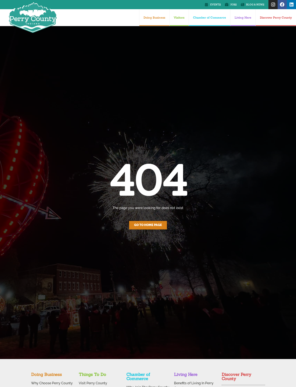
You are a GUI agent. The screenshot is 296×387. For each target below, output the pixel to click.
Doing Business (154, 17)
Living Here (243, 17)
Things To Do (92, 374)
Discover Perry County (276, 17)
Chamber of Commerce (209, 17)
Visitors (179, 17)
